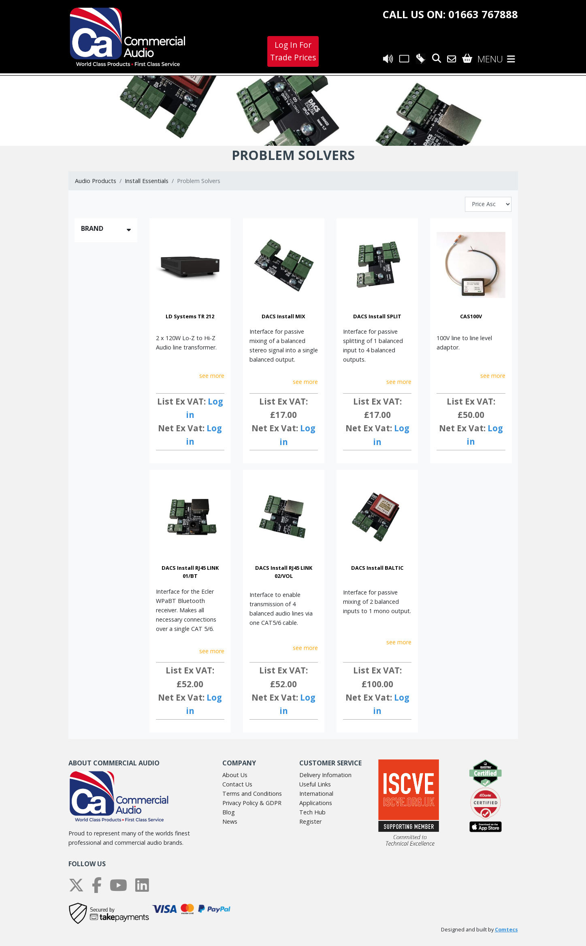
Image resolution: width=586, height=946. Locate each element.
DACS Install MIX (283, 316)
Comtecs (506, 929)
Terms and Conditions (252, 793)
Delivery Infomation (325, 775)
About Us (234, 775)
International (316, 793)
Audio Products (95, 181)
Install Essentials (146, 181)
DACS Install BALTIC (377, 567)
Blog (228, 812)
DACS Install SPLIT (377, 316)
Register (310, 821)
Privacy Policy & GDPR (251, 803)
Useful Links (315, 784)
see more (211, 375)
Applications (315, 803)
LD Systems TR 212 (190, 316)
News (229, 821)
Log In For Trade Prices (293, 51)
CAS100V (471, 316)
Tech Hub (312, 812)
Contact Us (237, 784)
